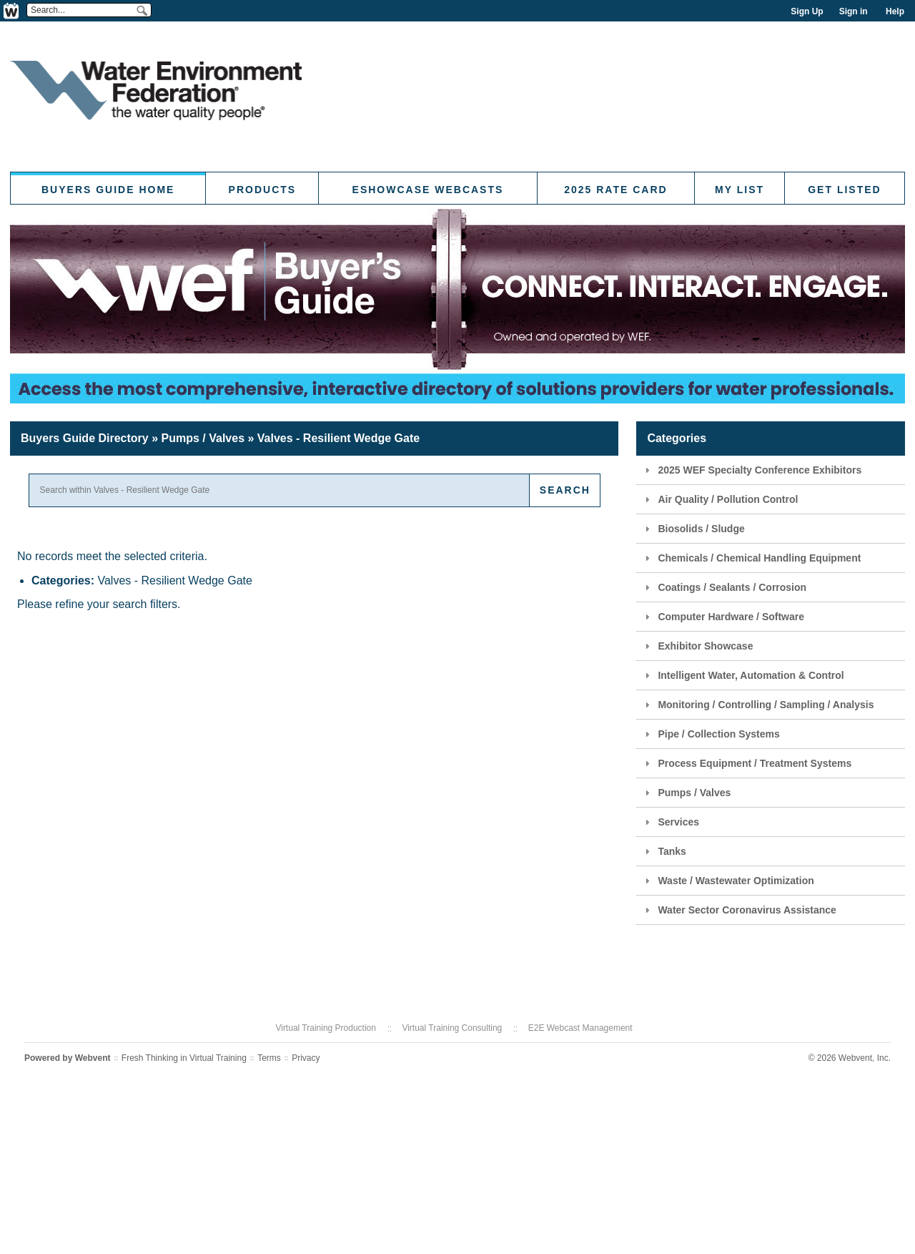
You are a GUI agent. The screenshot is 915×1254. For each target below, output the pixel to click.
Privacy (306, 1058)
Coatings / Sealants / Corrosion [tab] (723, 587)
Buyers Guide (85, 438)
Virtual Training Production (325, 1028)
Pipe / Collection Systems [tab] (710, 734)
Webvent (93, 1058)
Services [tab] (670, 822)
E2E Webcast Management (580, 1028)
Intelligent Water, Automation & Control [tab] (742, 675)
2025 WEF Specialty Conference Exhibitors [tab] (751, 470)
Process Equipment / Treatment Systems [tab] (746, 763)
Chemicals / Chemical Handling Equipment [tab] (751, 558)
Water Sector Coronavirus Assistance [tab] (738, 910)
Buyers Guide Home (107, 189)
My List (739, 189)
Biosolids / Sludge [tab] (692, 528)
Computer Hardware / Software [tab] (722, 616)
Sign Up (807, 11)
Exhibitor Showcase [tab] (697, 646)
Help (895, 11)
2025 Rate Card (615, 189)
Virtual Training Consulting (452, 1028)
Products (263, 189)
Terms (269, 1058)
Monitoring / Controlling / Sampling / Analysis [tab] (757, 704)
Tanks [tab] (663, 851)
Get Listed (844, 189)
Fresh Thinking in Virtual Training (184, 1058)
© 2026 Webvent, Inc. (849, 1058)
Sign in (853, 11)
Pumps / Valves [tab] (686, 792)
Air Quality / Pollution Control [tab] (719, 499)
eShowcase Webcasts (428, 189)
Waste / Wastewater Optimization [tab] (727, 880)
